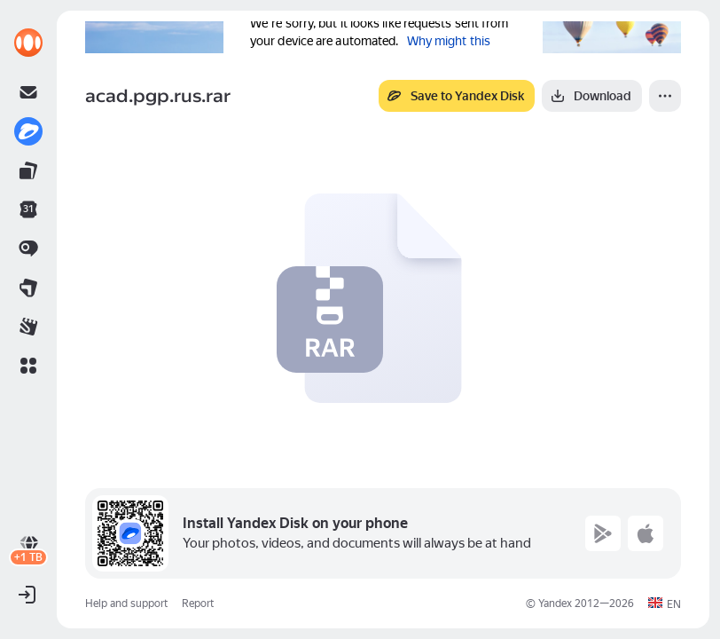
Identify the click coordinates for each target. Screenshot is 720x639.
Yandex (555, 603)
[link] (28, 42)
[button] (28, 365)
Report (198, 603)
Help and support (126, 603)
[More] (665, 96)
